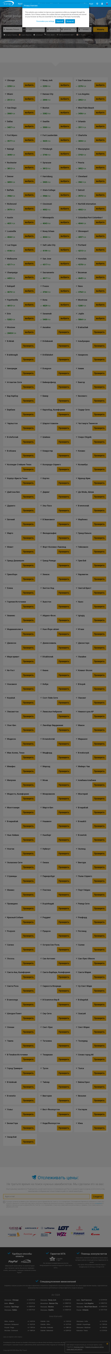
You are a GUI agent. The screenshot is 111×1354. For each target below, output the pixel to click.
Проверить (64, 332)
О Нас (52, 4)
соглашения (98, 1203)
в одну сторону (10, 35)
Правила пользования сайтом (94, 1347)
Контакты (61, 4)
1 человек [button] (85, 29)
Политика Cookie (79, 1347)
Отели (33, 4)
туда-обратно (25, 35)
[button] (87, 4)
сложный (38, 35)
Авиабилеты (22, 4)
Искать (100, 29)
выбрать (29, 85)
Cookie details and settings (74, 1349)
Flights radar (42, 4)
